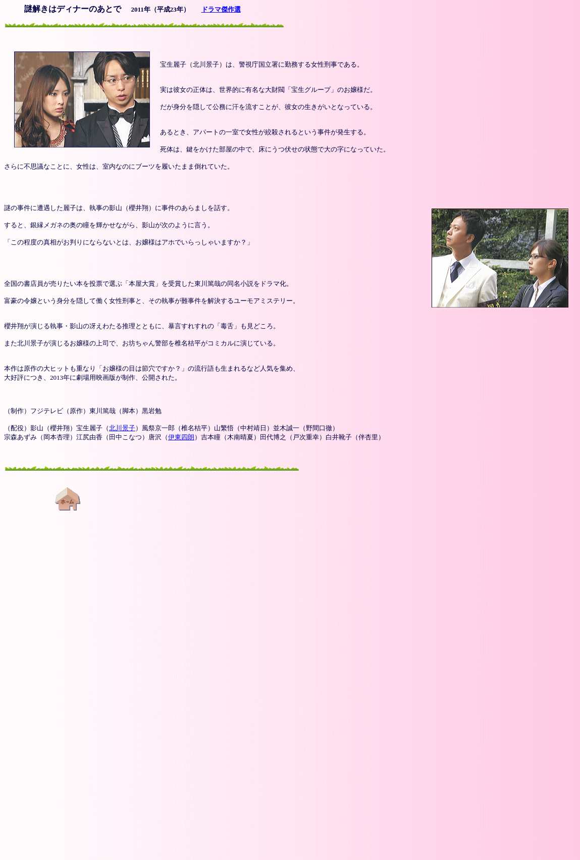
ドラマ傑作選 (221, 9)
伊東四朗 (181, 437)
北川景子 (122, 428)
